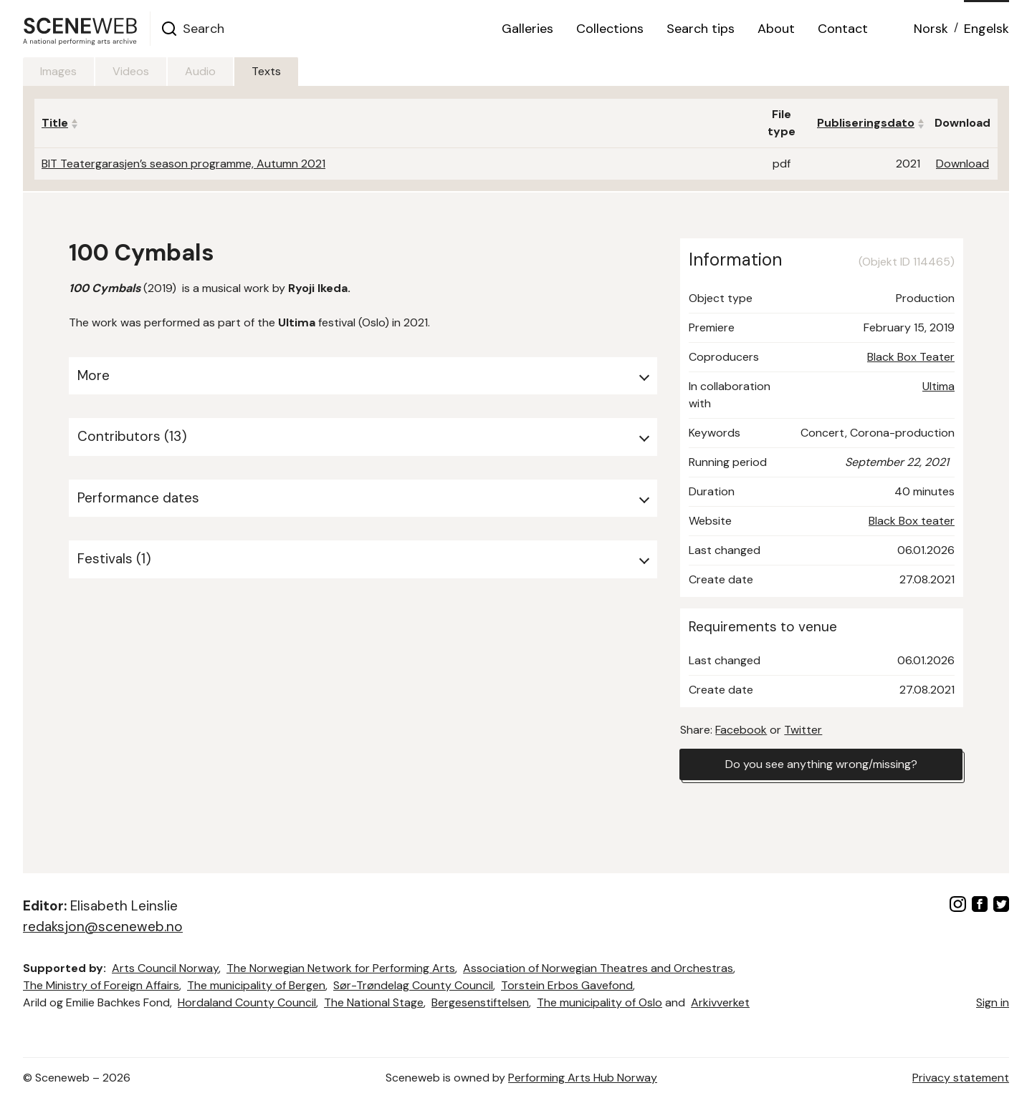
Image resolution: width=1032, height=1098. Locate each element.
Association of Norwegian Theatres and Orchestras (598, 968)
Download (962, 163)
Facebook (741, 729)
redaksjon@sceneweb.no (103, 927)
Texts (266, 71)
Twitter (803, 729)
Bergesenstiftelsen (480, 1002)
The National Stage (374, 1002)
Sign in (992, 1002)
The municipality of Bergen (256, 985)
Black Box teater (912, 520)
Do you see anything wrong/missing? (821, 764)
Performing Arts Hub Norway (582, 1077)
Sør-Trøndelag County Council (413, 985)
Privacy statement (960, 1077)
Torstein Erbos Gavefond (567, 985)
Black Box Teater (911, 356)
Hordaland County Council (247, 1002)
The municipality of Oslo (599, 1002)
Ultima (938, 386)
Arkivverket (720, 1002)
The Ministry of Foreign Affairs (101, 985)
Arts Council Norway (165, 968)
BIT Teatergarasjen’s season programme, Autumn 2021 (183, 163)
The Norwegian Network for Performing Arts (340, 968)
